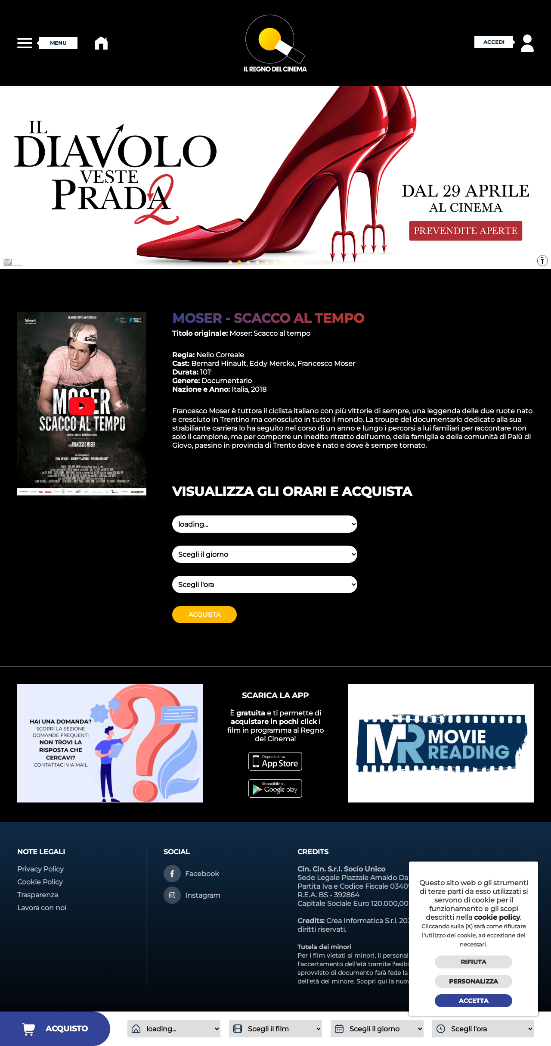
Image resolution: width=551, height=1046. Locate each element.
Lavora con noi (41, 908)
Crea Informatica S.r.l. (361, 921)
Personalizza (473, 981)
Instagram (202, 895)
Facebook (202, 874)
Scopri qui (371, 981)
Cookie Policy (40, 882)
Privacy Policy (40, 869)
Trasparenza (37, 895)
